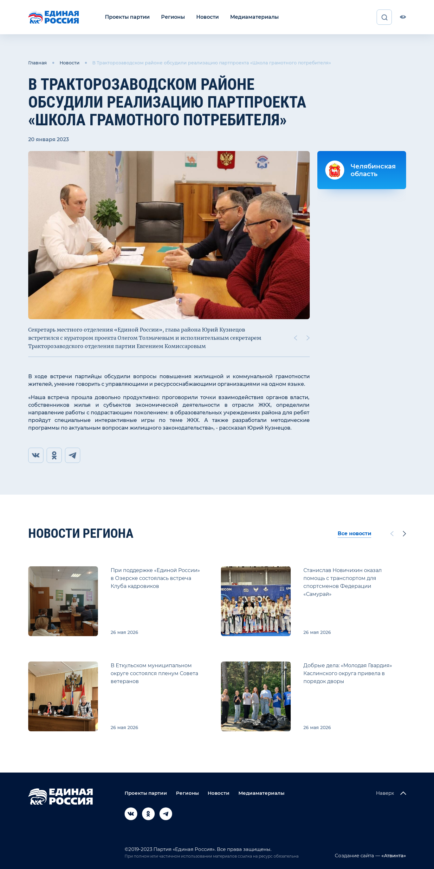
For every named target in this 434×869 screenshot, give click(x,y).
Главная (37, 63)
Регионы (173, 17)
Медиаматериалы (254, 17)
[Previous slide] (295, 338)
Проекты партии (127, 17)
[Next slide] (307, 338)
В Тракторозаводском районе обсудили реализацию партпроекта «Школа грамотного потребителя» (211, 63)
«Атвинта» (393, 856)
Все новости (354, 533)
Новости (207, 17)
